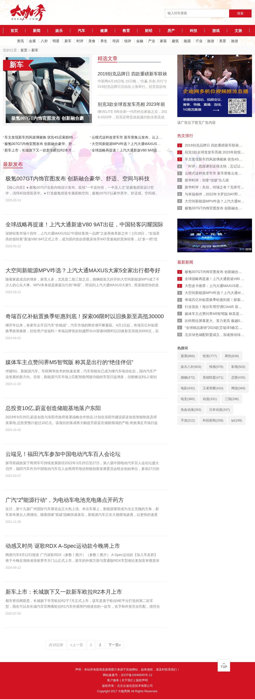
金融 (139, 41)
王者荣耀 (213, 388)
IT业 (199, 41)
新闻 (36, 30)
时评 (79, 41)
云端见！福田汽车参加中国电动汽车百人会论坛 (63, 454)
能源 (187, 41)
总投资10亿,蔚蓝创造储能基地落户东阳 (53, 408)
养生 (103, 41)
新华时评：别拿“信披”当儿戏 (207, 180)
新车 (67, 41)
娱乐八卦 (191, 367)
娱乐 (59, 30)
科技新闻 (213, 420)
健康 (104, 30)
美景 (222, 41)
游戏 (216, 30)
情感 (216, 367)
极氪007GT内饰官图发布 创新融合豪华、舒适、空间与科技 (50, 144)
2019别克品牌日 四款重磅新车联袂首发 (215, 145)
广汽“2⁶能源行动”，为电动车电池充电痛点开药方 (64, 500)
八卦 (44, 41)
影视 (238, 367)
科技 (193, 30)
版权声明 (142, 680)
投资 (210, 356)
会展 (32, 41)
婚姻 (188, 377)
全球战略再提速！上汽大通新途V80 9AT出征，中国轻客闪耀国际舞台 (145, 150)
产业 (151, 41)
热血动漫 (191, 410)
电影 (188, 388)
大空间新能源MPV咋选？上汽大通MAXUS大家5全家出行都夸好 (141, 144)
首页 (14, 30)
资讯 (20, 41)
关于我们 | (129, 680)
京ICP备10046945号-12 (136, 675)
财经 (148, 30)
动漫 (210, 399)
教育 (126, 30)
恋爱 (238, 377)
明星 (56, 41)
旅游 (210, 41)
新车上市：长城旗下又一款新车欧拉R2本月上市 (41, 150)
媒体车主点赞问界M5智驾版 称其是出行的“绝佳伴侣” (69, 362)
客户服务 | (114, 680)
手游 (188, 420)
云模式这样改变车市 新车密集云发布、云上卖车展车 (132, 137)
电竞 (188, 399)
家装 (163, 41)
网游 (238, 388)
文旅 (238, 30)
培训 (115, 41)
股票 (188, 356)
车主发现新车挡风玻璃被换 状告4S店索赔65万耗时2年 (46, 137)
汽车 (81, 30)
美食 (91, 41)
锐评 (127, 41)
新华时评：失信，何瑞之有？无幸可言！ (216, 187)
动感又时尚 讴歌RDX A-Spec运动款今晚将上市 (62, 546)
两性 (232, 356)
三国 (232, 399)
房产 (171, 30)
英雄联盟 (213, 377)
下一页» (114, 645)
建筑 (175, 41)
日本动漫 (219, 410)
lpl (236, 420)
